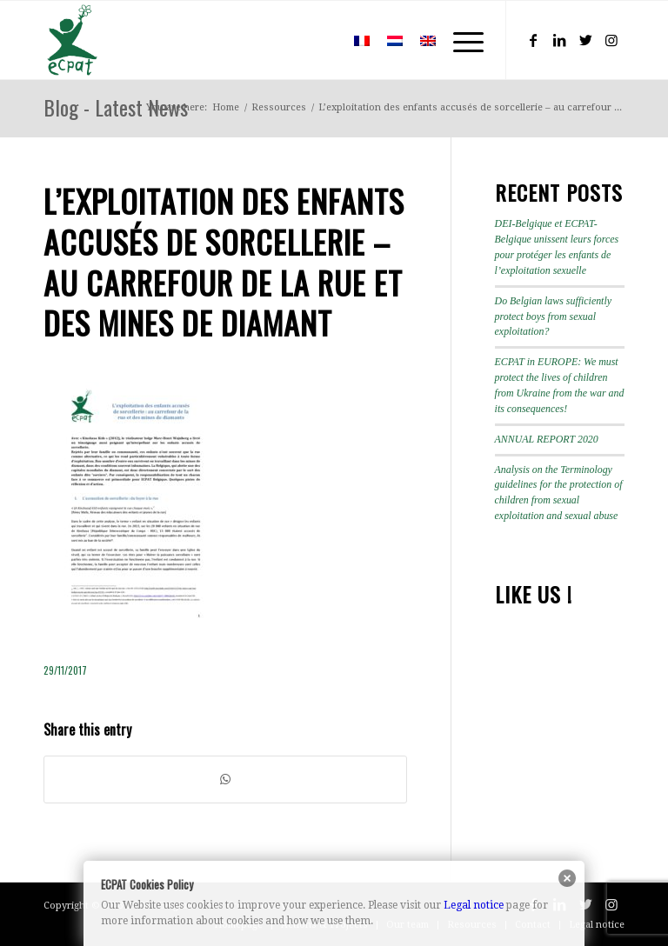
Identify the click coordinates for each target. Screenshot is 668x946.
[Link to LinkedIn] (559, 40)
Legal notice (474, 905)
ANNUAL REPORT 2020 (546, 439)
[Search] (320, 40)
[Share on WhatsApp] (225, 779)
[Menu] (460, 40)
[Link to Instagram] (611, 40)
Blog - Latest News (115, 107)
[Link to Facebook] (533, 40)
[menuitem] (320, 40)
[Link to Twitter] (585, 40)
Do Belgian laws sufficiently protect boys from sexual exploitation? (553, 316)
